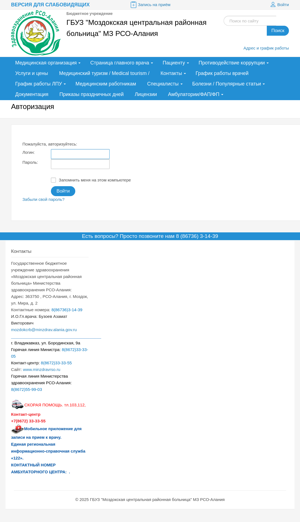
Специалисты (163, 84)
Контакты (171, 73)
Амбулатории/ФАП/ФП (193, 94)
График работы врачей (222, 73)
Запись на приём (150, 5)
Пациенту (174, 63)
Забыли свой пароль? (43, 199)
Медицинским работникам (106, 84)
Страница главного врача (119, 63)
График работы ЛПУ (38, 84)
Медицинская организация (46, 63)
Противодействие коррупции (232, 63)
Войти (279, 5)
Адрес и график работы (266, 48)
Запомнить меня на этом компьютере (91, 180)
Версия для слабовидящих (50, 4)
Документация (31, 94)
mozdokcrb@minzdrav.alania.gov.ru (44, 329)
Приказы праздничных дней (92, 94)
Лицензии (146, 94)
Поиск (277, 30)
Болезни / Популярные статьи (226, 84)
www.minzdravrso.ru (41, 369)
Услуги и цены (31, 73)
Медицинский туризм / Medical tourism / (104, 73)
